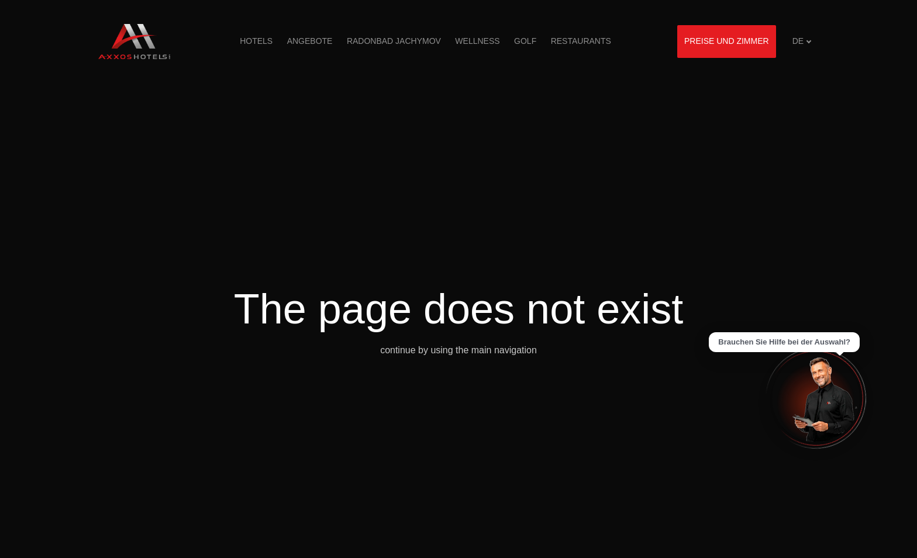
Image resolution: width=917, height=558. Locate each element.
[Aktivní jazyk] (802, 41)
